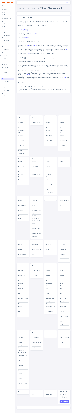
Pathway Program (22, 275)
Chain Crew (62, 120)
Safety (61, 270)
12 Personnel (21, 135)
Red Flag (48, 275)
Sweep (61, 326)
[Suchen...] (44, 13)
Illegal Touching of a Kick (37, 220)
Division (19, 169)
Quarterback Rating (36, 270)
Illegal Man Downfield (36, 210)
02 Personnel (21, 125)
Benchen (47, 127)
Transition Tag (21, 370)
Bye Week (48, 143)
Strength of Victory (64, 316)
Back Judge (48, 120)
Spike (61, 303)
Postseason (20, 301)
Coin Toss (62, 135)
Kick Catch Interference (64, 200)
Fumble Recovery (49, 192)
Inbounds (34, 223)
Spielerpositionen (64, 401)
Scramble (62, 275)
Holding (20, 215)
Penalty (19, 278)
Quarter (28, 53)
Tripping (20, 375)
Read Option (48, 267)
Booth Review (49, 140)
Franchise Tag (49, 184)
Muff (33, 252)
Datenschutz (60, 411)
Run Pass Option (49, 303)
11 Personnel (20, 132)
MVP (33, 254)
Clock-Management (64, 132)
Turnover (20, 378)
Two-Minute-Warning (28, 37)
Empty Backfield (35, 164)
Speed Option (62, 301)
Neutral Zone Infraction (51, 246)
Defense (20, 161)
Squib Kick (62, 308)
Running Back (20, 72)
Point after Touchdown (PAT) (24, 298)
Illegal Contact (35, 205)
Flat (47, 179)
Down (19, 171)
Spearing (61, 296)
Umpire (33, 334)
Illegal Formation (35, 208)
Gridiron (61, 164)
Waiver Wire (62, 334)
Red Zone (48, 278)
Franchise (48, 181)
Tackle (19, 334)
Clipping (61, 130)
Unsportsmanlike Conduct (37, 345)
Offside (61, 252)
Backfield (48, 122)
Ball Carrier (48, 125)
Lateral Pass (20, 246)
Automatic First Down (36, 122)
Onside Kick (62, 254)
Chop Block (62, 127)
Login (67, 2)
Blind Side (48, 130)
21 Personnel (21, 143)
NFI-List (47, 249)
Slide (61, 288)
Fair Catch (48, 164)
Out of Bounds (63, 257)
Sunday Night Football (64, 324)
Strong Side (62, 319)
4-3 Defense (21, 153)
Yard (33, 394)
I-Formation (34, 200)
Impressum (67, 411)
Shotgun (61, 283)
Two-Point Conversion (22, 386)
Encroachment (35, 166)
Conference (62, 145)
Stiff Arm (62, 311)
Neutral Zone (48, 244)
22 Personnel (21, 145)
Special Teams (63, 298)
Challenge (62, 122)
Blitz (47, 132)
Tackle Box (20, 337)
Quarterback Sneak (36, 273)
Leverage (20, 249)
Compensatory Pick (64, 137)
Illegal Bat (34, 202)
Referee (47, 280)
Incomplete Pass (35, 225)
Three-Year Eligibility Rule (23, 352)
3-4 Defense (21, 150)
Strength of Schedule (64, 313)
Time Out (23, 29)
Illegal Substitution (36, 218)
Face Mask (48, 161)
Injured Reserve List (36, 228)
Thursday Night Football (23, 355)
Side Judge (62, 285)
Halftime (20, 202)
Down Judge (20, 174)
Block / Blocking (49, 135)
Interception (34, 45)
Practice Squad (21, 303)
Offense (65, 77)
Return (47, 288)
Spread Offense (63, 306)
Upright (33, 347)
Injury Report (34, 231)
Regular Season (49, 283)
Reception (48, 270)
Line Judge (20, 252)
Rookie (47, 293)
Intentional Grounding (36, 233)
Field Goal (51, 76)
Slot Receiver (62, 290)
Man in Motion (35, 244)
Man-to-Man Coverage (36, 246)
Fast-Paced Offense (50, 169)
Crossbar (61, 148)
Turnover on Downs (22, 380)
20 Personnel (21, 140)
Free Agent (48, 187)
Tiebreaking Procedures (23, 357)
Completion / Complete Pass (66, 140)
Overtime (62, 259)
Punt (28, 30)
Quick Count (34, 275)
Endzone (34, 171)
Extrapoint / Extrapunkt (37, 174)
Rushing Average (49, 311)
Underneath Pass (35, 337)
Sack (61, 267)
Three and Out (21, 350)
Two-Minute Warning (22, 383)
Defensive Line (21, 164)
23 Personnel (21, 148)
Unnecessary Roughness (37, 340)
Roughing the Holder (50, 296)
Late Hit (20, 244)
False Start (48, 166)
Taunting (20, 345)
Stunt (61, 321)
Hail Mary (20, 200)
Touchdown (59, 76)
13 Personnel (21, 137)
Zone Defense (49, 394)
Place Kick (20, 283)
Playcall (20, 293)
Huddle (19, 218)
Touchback (20, 363)
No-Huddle (48, 252)
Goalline (61, 161)
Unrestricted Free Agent (37, 342)
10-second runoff (21, 130)
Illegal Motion (35, 213)
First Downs (29, 74)
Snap (66, 49)
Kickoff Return (63, 208)
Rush (47, 308)
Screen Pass (62, 278)
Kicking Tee (62, 202)
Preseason (20, 306)
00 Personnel (21, 120)
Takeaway (20, 340)
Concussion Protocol (64, 143)
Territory (20, 347)
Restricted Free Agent (50, 285)
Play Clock (20, 288)
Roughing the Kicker (50, 298)
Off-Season (62, 244)
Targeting (20, 342)
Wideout (61, 342)
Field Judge (48, 174)
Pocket (19, 296)
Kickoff (24, 30)
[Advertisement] (43, 104)
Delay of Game (21, 166)
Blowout (47, 137)
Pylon (19, 313)
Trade (19, 368)
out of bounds (33, 33)
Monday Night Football (37, 249)
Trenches (20, 373)
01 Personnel (21, 122)
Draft (19, 176)
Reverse (47, 290)
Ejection (34, 161)
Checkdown (62, 125)
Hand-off (20, 208)
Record (47, 273)
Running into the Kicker (50, 306)
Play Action (20, 285)
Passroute (20, 273)
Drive (19, 179)
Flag (47, 176)
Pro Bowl (20, 308)
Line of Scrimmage (22, 254)
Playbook (20, 290)
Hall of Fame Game (22, 205)
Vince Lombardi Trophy (50, 334)
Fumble (28, 45)
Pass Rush (20, 270)
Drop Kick (20, 181)
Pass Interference (22, 267)
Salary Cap (62, 273)
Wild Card (62, 345)
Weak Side (62, 340)
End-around (34, 169)
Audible (33, 120)
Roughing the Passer (50, 301)
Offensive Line (63, 249)
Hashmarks (20, 210)
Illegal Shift (34, 215)
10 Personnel (21, 127)
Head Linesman (21, 213)
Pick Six (19, 280)
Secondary (62, 280)
